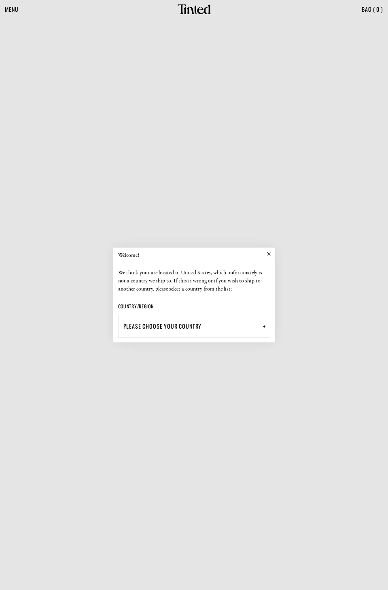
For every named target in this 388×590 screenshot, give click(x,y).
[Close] (269, 253)
